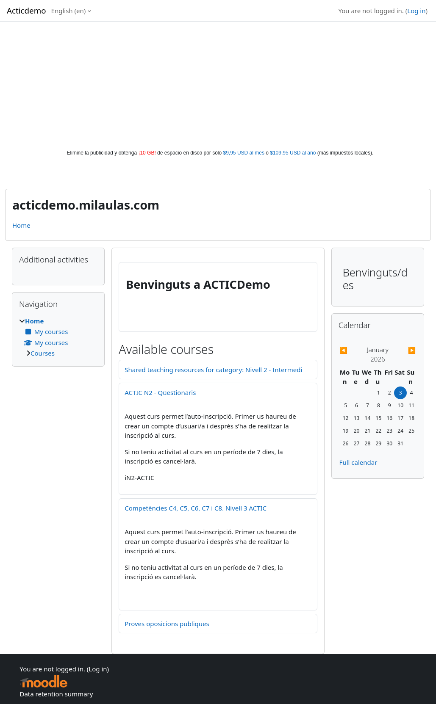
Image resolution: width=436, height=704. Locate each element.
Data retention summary (56, 694)
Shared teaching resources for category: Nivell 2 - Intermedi (213, 369)
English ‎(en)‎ (68, 10)
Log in (416, 10)
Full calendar (358, 462)
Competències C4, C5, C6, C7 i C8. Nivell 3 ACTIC (196, 508)
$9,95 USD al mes (243, 153)
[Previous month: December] (350, 350)
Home (21, 225)
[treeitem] (58, 337)
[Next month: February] (404, 350)
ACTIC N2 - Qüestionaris (160, 392)
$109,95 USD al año (293, 153)
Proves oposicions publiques (167, 623)
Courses (43, 353)
